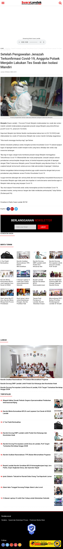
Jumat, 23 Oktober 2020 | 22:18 (8, 72)
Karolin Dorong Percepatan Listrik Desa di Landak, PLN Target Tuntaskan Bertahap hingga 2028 (55, 266)
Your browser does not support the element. (31, 42)
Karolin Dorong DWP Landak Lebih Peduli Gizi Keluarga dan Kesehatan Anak (39, 264)
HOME (2, 48)
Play (57, 544)
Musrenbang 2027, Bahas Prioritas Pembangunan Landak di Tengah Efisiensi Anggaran (55, 301)
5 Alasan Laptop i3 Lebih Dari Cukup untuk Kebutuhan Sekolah (23, 282)
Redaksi (4, 520)
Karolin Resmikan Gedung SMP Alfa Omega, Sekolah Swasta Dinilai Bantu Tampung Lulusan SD (55, 284)
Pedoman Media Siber (37, 520)
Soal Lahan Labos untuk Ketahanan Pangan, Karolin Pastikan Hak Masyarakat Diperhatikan (23, 302)
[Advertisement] (31, 21)
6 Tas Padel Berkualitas (4, 262)
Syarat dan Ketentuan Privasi (18, 520)
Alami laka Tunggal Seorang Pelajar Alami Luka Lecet (23, 487)
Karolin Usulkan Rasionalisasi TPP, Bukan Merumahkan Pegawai (24, 379)
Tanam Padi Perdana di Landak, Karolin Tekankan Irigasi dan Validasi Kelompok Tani (38, 302)
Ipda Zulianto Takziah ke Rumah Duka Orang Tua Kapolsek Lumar (27, 476)
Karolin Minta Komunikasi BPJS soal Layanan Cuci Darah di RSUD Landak (6, 283)
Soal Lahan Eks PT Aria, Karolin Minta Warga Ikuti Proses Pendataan (7, 301)
